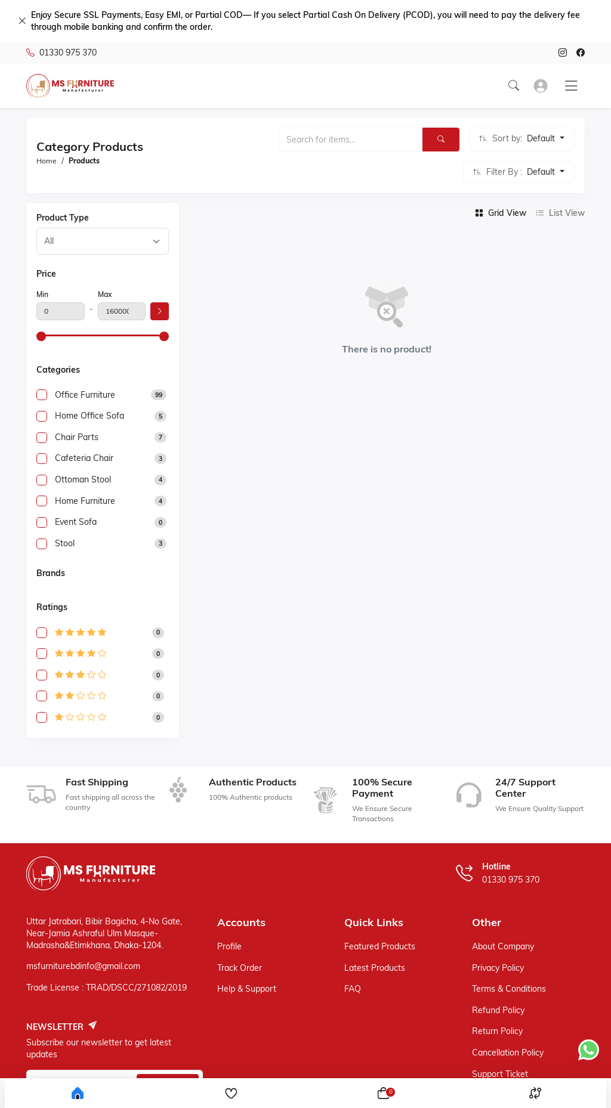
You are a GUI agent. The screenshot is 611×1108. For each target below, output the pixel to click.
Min (42, 294)
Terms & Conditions (509, 988)
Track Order (239, 967)
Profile (229, 946)
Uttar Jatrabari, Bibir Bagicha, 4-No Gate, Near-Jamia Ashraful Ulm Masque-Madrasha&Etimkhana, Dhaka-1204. (104, 933)
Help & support (246, 988)
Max (105, 294)
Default (542, 138)
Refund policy (498, 1010)
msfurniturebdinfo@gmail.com (83, 966)
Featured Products (379, 946)
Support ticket (500, 1074)
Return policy (497, 1031)
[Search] (440, 139)
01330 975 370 (61, 53)
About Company (503, 946)
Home (46, 160)
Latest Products (374, 967)
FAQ (352, 988)
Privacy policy (498, 967)
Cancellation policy (508, 1052)
